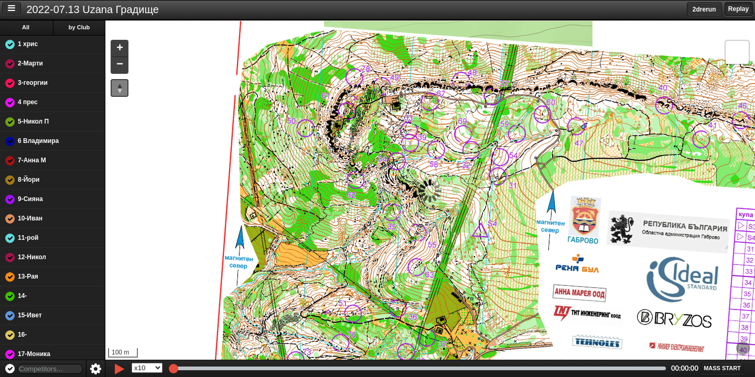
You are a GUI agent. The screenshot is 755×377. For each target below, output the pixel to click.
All (25, 27)
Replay (738, 9)
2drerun (704, 9)
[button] (119, 49)
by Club (79, 27)
